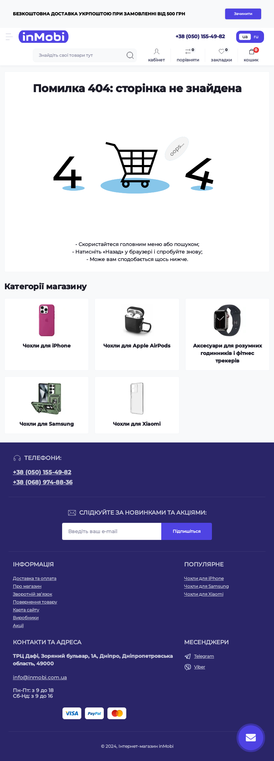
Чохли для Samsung (206, 586)
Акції (18, 625)
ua (245, 36)
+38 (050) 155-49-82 (42, 472)
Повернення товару (35, 602)
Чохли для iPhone (204, 578)
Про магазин (27, 586)
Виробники (26, 617)
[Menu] (9, 36)
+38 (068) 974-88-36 (42, 482)
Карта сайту (26, 609)
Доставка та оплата (34, 578)
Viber (199, 667)
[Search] (130, 55)
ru (256, 36)
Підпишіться (187, 531)
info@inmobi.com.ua (40, 677)
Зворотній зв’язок (32, 594)
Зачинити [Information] (243, 13)
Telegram (204, 656)
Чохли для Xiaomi (203, 594)
